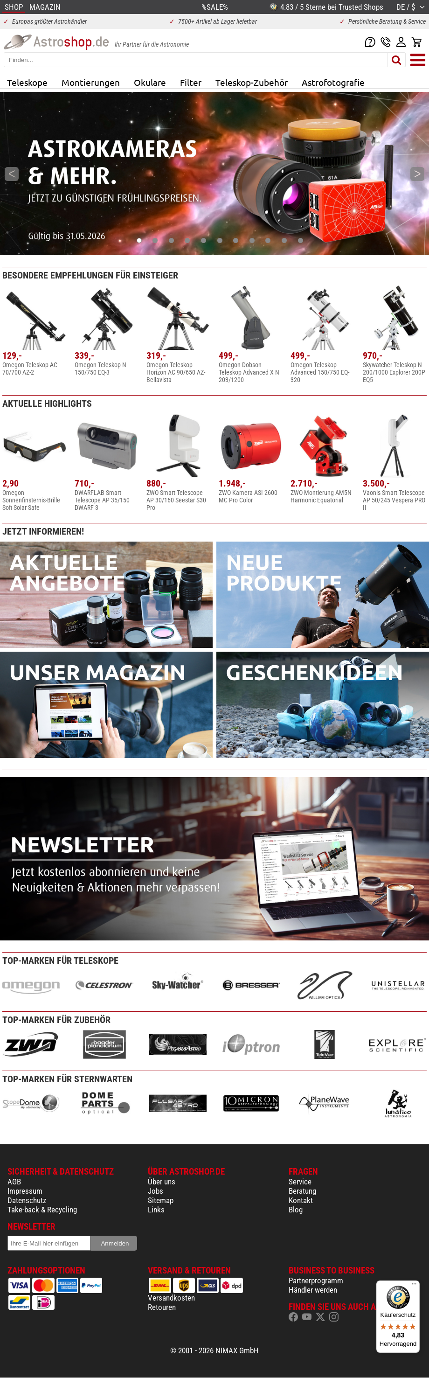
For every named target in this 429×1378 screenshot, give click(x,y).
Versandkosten (171, 1297)
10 (284, 240)
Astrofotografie (333, 82)
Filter (190, 82)
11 (300, 240)
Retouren (162, 1307)
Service (300, 1181)
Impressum (24, 1191)
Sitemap (160, 1200)
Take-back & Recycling (42, 1209)
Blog (296, 1209)
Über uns (161, 1181)
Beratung (302, 1191)
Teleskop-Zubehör (251, 82)
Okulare (150, 82)
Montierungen (91, 82)
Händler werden (313, 1289)
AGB (14, 1181)
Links (156, 1209)
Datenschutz (26, 1200)
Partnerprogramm (316, 1280)
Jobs (155, 1191)
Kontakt (301, 1200)
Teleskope (27, 82)
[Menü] (414, 1286)
